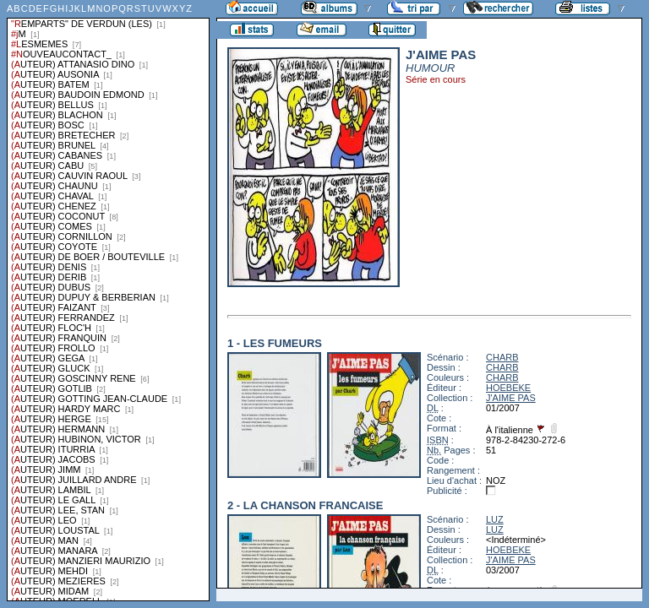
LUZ (495, 519)
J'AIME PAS (511, 398)
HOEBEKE (508, 388)
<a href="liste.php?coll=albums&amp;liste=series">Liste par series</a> (108, 300)
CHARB (502, 357)
